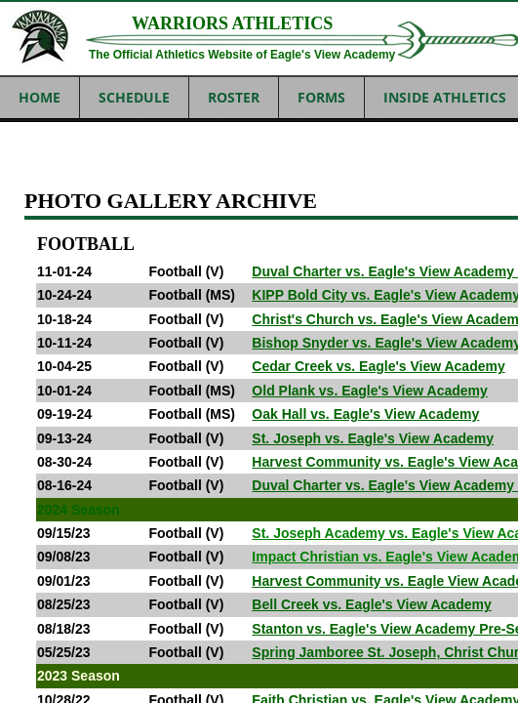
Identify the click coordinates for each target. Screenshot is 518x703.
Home (39, 97)
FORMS (321, 97)
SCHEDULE (134, 97)
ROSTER (233, 97)
